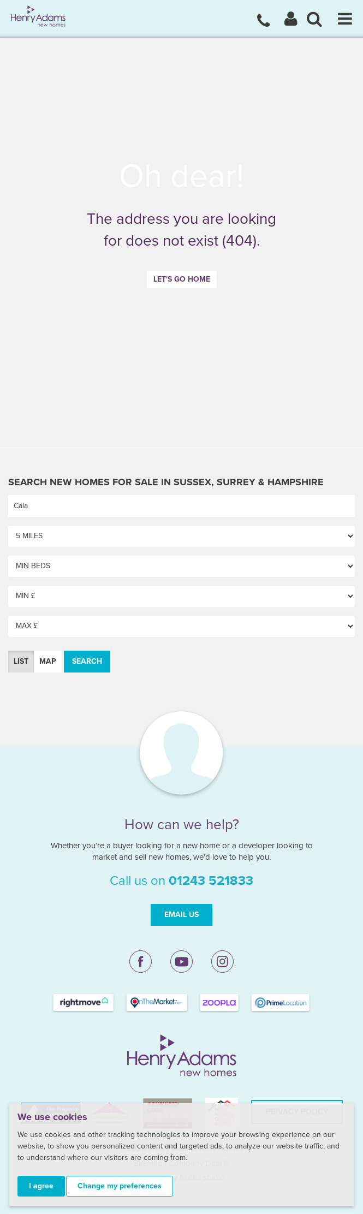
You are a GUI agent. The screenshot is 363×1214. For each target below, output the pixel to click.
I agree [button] (41, 1186)
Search (87, 661)
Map (47, 661)
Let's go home (181, 279)
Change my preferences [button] (120, 1186)
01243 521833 (211, 881)
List (21, 661)
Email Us (181, 914)
